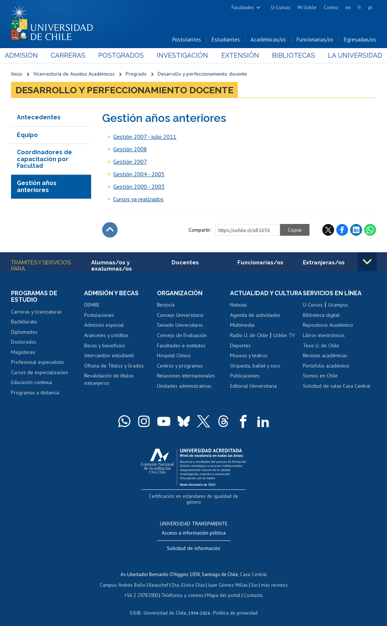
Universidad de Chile (165, 606)
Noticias (238, 305)
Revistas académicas (325, 355)
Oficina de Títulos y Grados (114, 366)
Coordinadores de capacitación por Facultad (44, 159)
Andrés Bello (132, 579)
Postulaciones (99, 315)
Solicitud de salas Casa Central (336, 386)
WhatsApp (370, 230)
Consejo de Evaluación (182, 335)
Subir (110, 230)
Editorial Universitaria (253, 386)
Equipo (27, 135)
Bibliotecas (289, 55)
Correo (331, 7)
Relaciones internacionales (186, 376)
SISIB (136, 606)
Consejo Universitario (180, 315)
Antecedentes (39, 117)
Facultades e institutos (181, 346)
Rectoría (166, 305)
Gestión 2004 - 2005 (139, 174)
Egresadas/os (360, 39)
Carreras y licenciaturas (36, 312)
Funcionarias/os (315, 39)
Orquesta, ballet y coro (255, 366)
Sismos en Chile (320, 376)
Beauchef (159, 579)
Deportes (240, 346)
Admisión (27, 55)
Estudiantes (226, 39)
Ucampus (338, 305)
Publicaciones (245, 376)
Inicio (16, 74)
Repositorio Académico (328, 325)
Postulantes (186, 39)
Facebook (342, 230)
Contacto (252, 589)
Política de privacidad (235, 606)
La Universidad (348, 55)
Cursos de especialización (39, 372)
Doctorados (23, 342)
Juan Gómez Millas (227, 579)
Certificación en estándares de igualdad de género (194, 496)
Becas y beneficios (104, 346)
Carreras (72, 55)
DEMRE (92, 305)
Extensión (238, 55)
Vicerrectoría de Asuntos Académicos (74, 74)
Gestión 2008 (130, 149)
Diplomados (24, 332)
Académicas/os (268, 39)
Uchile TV (284, 335)
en (348, 7)
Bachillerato (24, 322)
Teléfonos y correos (182, 589)
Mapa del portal (223, 589)
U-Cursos (280, 7)
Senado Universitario (180, 325)
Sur (253, 579)
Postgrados (123, 55)
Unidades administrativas (184, 386)
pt (370, 7)
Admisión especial (104, 325)
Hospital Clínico (174, 355)
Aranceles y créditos (106, 335)
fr (359, 7)
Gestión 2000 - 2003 (139, 187)
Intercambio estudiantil (109, 355)
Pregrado (136, 74)
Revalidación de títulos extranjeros (109, 380)
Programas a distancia (35, 393)
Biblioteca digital (321, 315)
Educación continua (31, 383)
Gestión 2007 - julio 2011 (144, 137)
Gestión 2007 (130, 162)
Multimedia (242, 325)
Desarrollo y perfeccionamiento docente (202, 74)
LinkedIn (356, 230)
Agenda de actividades (255, 315)
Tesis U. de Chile (321, 346)
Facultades (243, 7)
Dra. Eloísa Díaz (188, 579)
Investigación (182, 55)
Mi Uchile (307, 7)
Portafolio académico (326, 366)
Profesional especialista (37, 362)
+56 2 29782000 (141, 589)
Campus (109, 579)
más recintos (273, 579)
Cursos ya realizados (138, 199)
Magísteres (23, 352)
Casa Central (253, 568)
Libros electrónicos (324, 335)
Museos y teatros (249, 355)
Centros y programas (180, 366)
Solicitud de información (193, 542)
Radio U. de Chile (249, 335)
